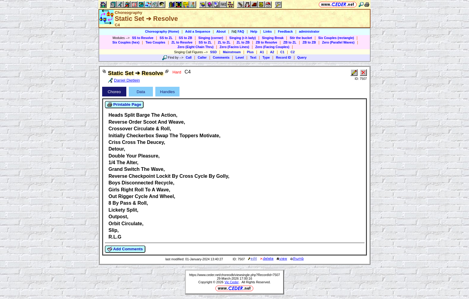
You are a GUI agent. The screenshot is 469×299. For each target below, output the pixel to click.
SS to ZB (185, 38)
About (221, 31)
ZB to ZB (309, 42)
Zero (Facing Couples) (272, 47)
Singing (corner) (210, 38)
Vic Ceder (232, 282)
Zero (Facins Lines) (234, 47)
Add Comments (125, 249)
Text (253, 57)
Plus (250, 52)
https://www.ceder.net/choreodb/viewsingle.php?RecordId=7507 (234, 275)
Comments (221, 57)
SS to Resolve (143, 38)
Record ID (283, 57)
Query (302, 57)
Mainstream (232, 52)
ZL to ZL (224, 42)
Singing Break (273, 38)
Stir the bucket (301, 38)
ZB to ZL (289, 42)
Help (253, 31)
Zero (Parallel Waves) (338, 42)
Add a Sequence (197, 31)
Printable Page (124, 104)
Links (268, 31)
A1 (262, 52)
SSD (213, 52)
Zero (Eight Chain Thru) (196, 47)
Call (189, 57)
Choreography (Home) (162, 31)
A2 (272, 52)
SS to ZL (166, 38)
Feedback (285, 31)
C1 (282, 52)
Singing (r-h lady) (242, 38)
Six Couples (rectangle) (336, 38)
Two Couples (155, 42)
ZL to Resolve (181, 42)
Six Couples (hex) (125, 42)
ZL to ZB (243, 42)
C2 (292, 52)
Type (266, 57)
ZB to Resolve (266, 42)
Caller (202, 57)
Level (240, 57)
